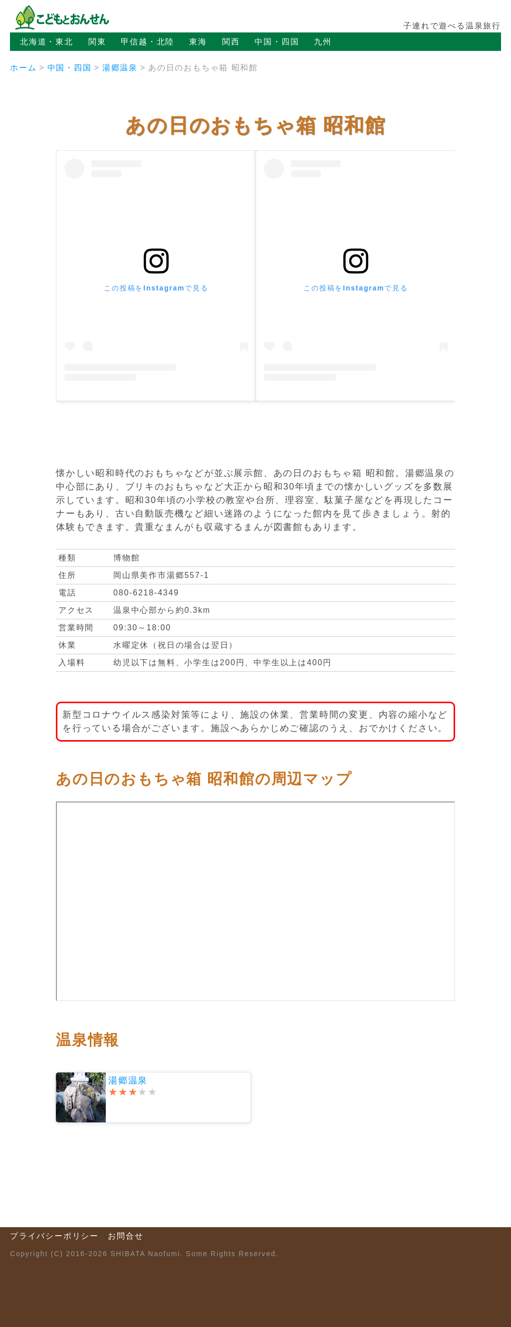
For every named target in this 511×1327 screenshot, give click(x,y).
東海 (198, 41)
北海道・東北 (46, 41)
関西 (231, 41)
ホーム (23, 67)
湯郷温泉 (120, 67)
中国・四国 (277, 41)
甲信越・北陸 (147, 41)
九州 (323, 41)
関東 (97, 41)
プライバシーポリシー (54, 1236)
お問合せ (125, 1236)
